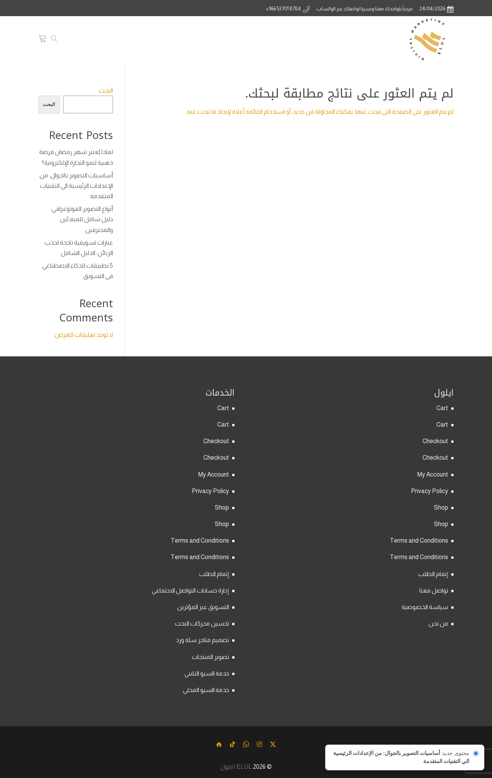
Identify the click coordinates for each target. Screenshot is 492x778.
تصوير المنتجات (210, 657)
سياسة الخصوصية (425, 607)
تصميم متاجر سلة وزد (202, 640)
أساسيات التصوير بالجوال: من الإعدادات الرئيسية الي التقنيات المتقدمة (76, 185)
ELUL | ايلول (236, 766)
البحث (106, 90)
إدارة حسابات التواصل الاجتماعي (190, 590)
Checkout (435, 441)
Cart (442, 408)
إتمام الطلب (433, 574)
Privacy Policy (429, 491)
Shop (441, 507)
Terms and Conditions (419, 540)
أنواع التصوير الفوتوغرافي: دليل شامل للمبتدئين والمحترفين (82, 219)
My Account (432, 474)
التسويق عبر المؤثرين (203, 607)
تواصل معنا (433, 590)
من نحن (438, 623)
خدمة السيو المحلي (206, 690)
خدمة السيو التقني (206, 673)
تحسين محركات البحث (202, 623)
